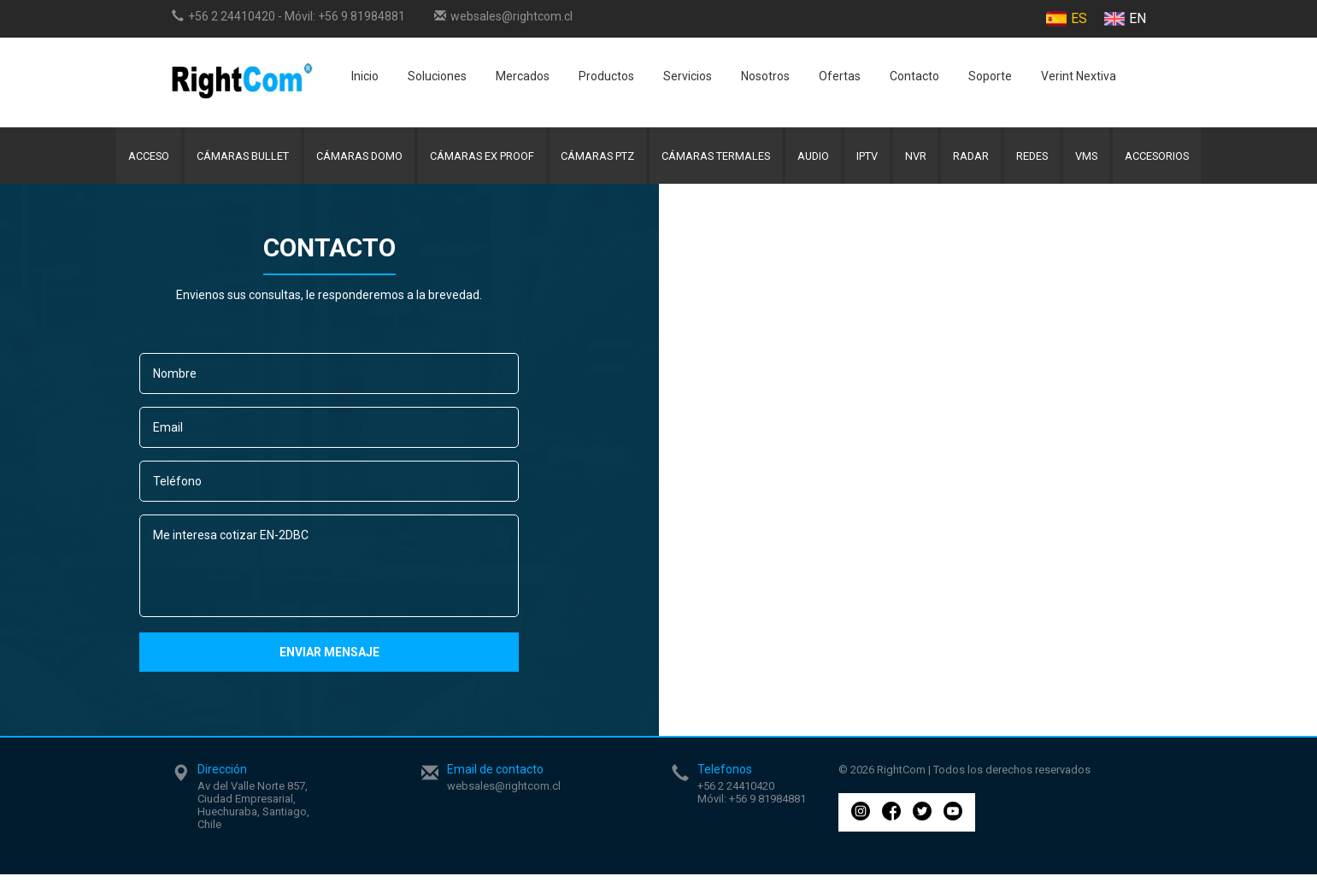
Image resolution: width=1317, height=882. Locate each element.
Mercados (523, 76)
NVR (921, 159)
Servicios (687, 76)
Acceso (131, 159)
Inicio (365, 76)
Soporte (990, 76)
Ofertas (840, 76)
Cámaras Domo (348, 159)
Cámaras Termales (714, 159)
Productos (606, 76)
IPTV (871, 159)
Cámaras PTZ (593, 159)
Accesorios (1175, 159)
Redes (1044, 159)
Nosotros (765, 76)
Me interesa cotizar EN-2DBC (329, 573)
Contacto (914, 76)
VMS (1101, 159)
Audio (815, 159)
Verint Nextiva (1078, 76)
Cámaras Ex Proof (473, 159)
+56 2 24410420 (231, 16)
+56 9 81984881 (361, 16)
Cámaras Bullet (228, 159)
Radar (979, 159)
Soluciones (437, 76)
